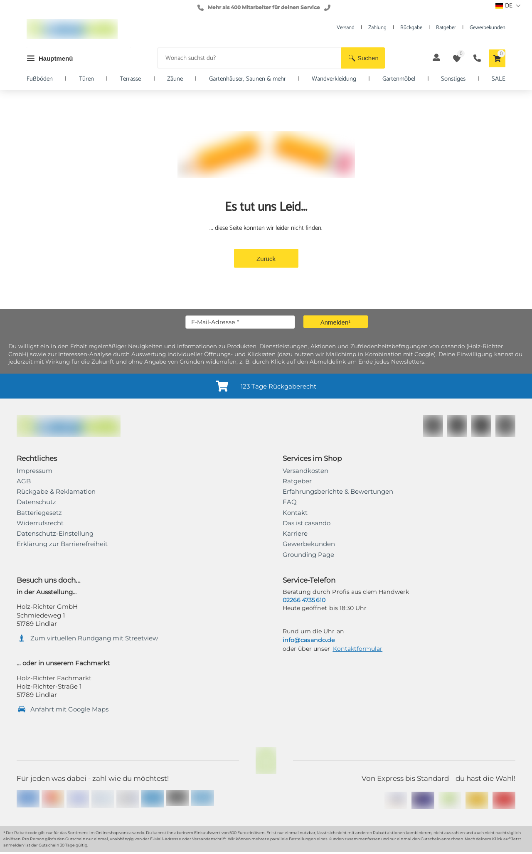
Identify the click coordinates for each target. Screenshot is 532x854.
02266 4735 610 (304, 600)
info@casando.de (309, 640)
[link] (62, 544)
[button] (363, 58)
